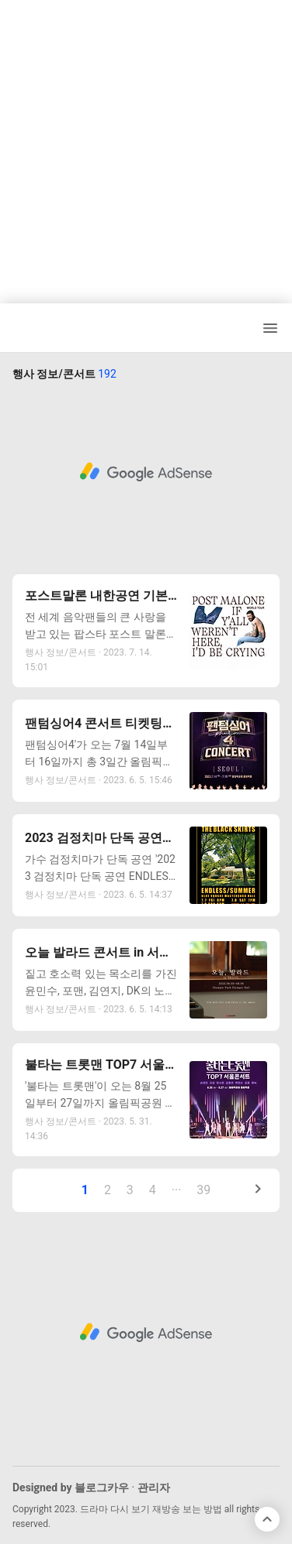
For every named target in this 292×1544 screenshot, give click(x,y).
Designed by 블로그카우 (70, 1487)
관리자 (153, 1487)
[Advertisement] (146, 145)
